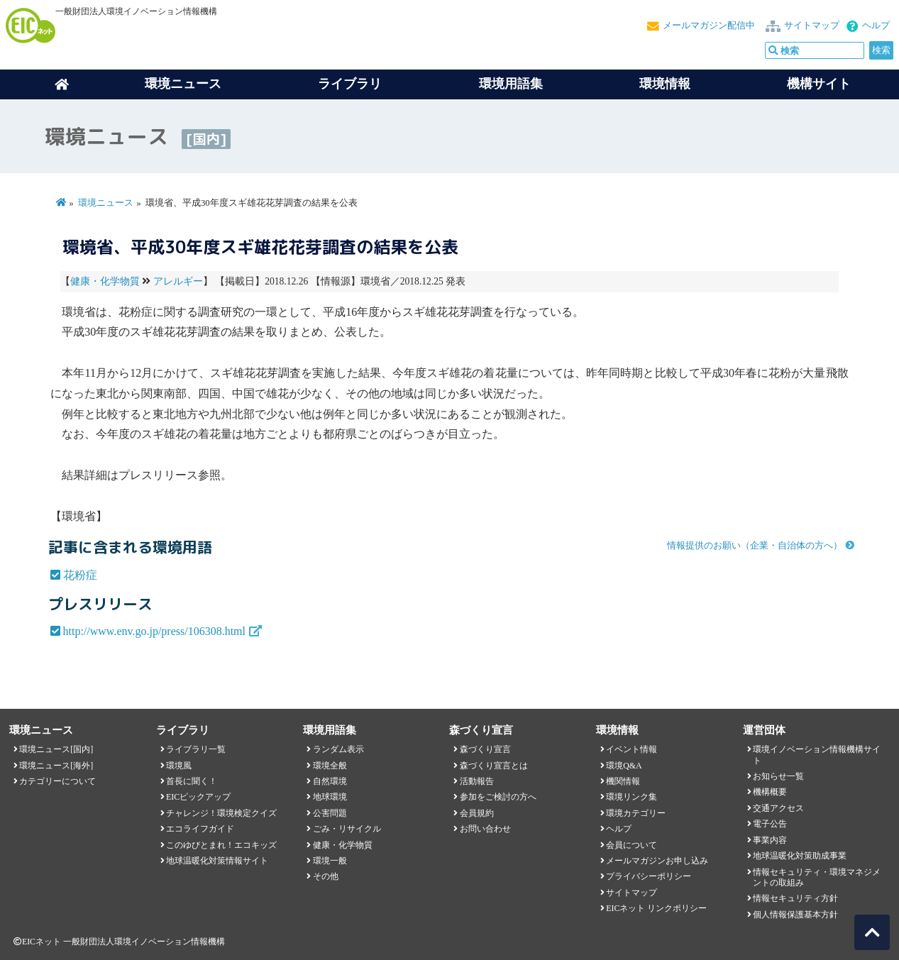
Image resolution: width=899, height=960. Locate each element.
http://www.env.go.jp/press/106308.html (154, 631)
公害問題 (330, 813)
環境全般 (330, 766)
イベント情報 (631, 749)
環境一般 (330, 861)
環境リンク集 (631, 797)
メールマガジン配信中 (709, 26)
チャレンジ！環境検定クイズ (221, 813)
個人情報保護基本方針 (795, 915)
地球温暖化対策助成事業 (799, 856)
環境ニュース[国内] (56, 749)
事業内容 (770, 840)
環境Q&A (623, 766)
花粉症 (80, 575)
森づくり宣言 (485, 749)
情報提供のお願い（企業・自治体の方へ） (754, 546)
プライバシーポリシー (648, 876)
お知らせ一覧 (778, 776)
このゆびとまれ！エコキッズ (221, 845)
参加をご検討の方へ (498, 797)
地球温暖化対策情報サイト (217, 861)
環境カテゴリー (636, 813)
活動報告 (477, 781)
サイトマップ (811, 26)
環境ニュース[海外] (56, 766)
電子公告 (770, 824)
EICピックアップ (198, 797)
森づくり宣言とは (494, 766)
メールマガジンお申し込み (657, 861)
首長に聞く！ (191, 781)
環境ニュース (105, 203)
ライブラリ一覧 (196, 749)
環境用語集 (511, 84)
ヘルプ (876, 26)
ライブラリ (350, 84)
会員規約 (477, 813)
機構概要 (770, 792)
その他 (325, 876)
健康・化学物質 (105, 281)
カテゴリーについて (57, 781)
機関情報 (623, 781)
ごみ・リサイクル (347, 829)
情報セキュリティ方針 (795, 898)
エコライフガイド (200, 829)
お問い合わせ (485, 829)
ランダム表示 (338, 749)
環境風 (179, 766)
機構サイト (819, 84)
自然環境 (330, 781)
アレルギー (178, 281)
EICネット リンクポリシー (656, 908)
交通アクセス (778, 808)
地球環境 (330, 797)
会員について (631, 845)
